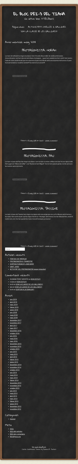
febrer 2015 (14, 360)
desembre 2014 (15, 365)
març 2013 (13, 399)
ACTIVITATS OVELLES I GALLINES (47, 27)
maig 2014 (13, 375)
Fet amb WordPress (39, 447)
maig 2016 (13, 339)
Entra (12, 429)
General (12, 419)
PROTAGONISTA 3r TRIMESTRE (21, 261)
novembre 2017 (15, 323)
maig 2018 (13, 315)
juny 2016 (13, 336)
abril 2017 (13, 326)
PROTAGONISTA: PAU (39, 156)
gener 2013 (14, 404)
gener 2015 (14, 362)
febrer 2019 (14, 307)
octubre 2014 (14, 370)
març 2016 (13, 341)
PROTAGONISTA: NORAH (39, 50)
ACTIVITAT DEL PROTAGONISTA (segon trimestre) (28, 269)
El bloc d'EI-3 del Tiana (39, 14)
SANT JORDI (14, 267)
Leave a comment (51, 140)
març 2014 (13, 378)
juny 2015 (13, 352)
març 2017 (13, 328)
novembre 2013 (15, 386)
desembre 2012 (15, 406)
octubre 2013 (14, 388)
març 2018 (13, 318)
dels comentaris (17, 434)
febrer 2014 (14, 380)
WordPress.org (15, 437)
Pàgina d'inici (18, 27)
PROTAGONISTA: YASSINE (39, 208)
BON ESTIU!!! (36, 279)
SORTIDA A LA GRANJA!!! (25, 290)
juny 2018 (13, 313)
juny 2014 (13, 373)
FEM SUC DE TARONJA (18, 259)
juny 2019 (13, 299)
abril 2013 (13, 396)
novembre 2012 (15, 409)
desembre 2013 (15, 383)
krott (41, 140)
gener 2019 (14, 310)
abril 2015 (13, 357)
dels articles (16, 432)
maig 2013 (13, 393)
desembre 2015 (15, 344)
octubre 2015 (14, 349)
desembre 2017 (15, 320)
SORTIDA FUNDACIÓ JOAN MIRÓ (22, 264)
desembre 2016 (15, 331)
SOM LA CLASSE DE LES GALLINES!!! (39, 31)
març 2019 (13, 305)
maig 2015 (13, 354)
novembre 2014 (15, 367)
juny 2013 (13, 391)
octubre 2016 (14, 333)
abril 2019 (13, 302)
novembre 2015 (15, 346)
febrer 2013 (14, 401)
